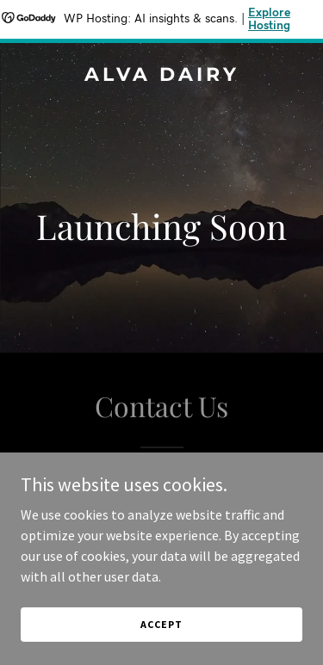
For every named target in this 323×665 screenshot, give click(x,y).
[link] (161, 75)
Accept (161, 624)
